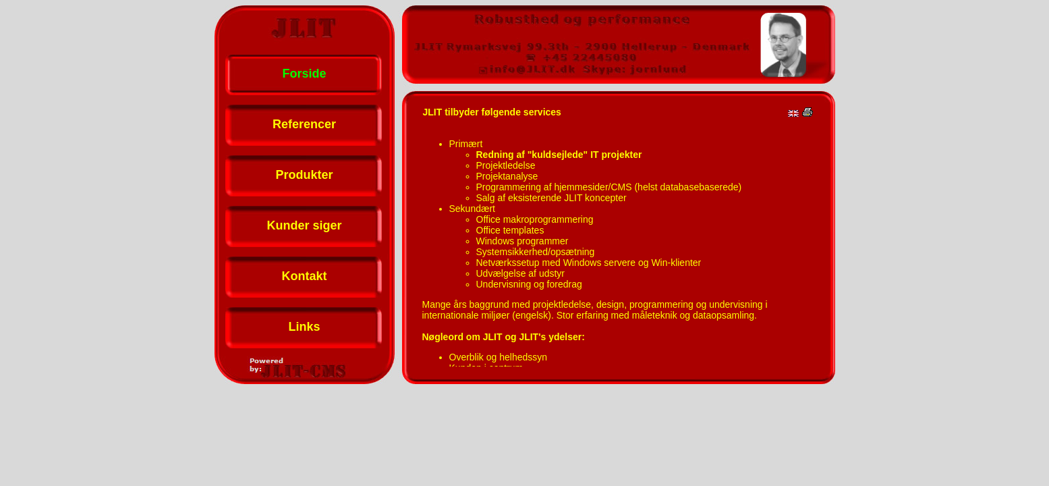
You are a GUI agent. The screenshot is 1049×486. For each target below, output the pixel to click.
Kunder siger (303, 225)
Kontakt (304, 276)
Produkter (304, 175)
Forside (304, 73)
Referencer (304, 124)
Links (304, 326)
